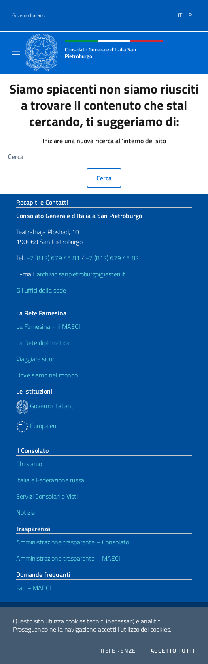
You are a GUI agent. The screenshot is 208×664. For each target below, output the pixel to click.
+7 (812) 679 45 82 (112, 258)
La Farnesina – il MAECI (48, 326)
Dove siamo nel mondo (47, 375)
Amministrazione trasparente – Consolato (72, 542)
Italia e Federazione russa (50, 480)
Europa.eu (36, 426)
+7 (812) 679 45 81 (53, 258)
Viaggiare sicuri (35, 359)
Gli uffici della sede (41, 290)
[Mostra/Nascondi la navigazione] (16, 52)
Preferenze (116, 650)
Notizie (25, 512)
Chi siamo (29, 464)
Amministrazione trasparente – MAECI (68, 558)
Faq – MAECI (33, 588)
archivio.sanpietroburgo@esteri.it (81, 274)
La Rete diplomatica (43, 342)
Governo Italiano (28, 15)
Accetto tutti (173, 650)
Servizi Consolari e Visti (47, 496)
